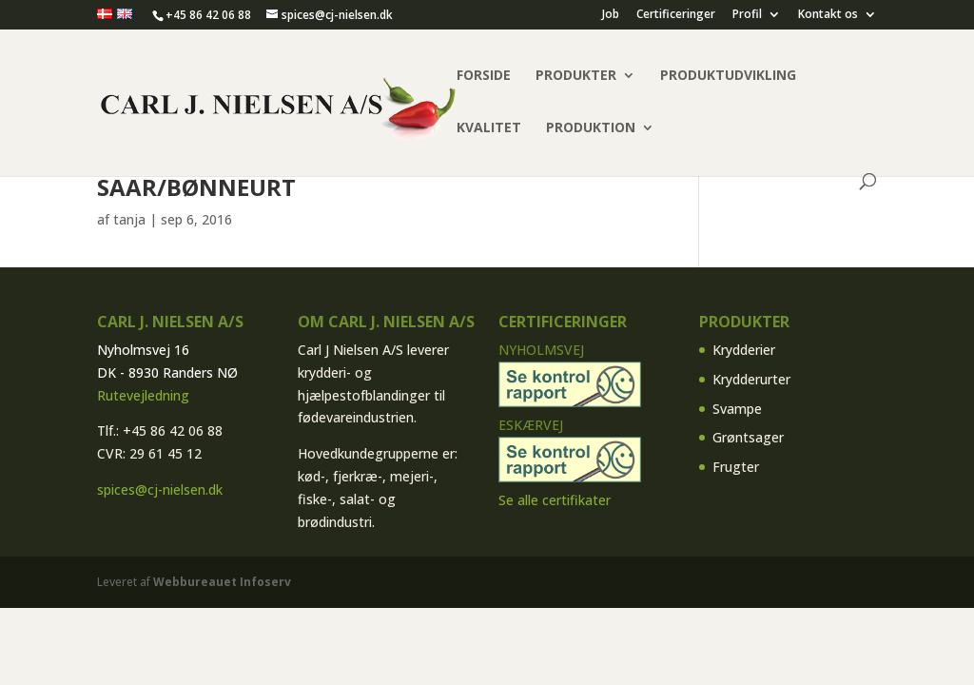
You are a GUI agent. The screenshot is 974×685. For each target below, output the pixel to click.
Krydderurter (751, 379)
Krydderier (743, 350)
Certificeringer (675, 15)
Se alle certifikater (554, 500)
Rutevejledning (143, 395)
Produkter (576, 76)
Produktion (590, 128)
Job (610, 15)
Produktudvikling (728, 76)
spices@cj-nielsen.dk (160, 489)
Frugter (735, 467)
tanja (129, 219)
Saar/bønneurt (196, 187)
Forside (484, 76)
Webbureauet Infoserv (222, 582)
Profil (747, 15)
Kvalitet (489, 128)
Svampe (737, 409)
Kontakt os (828, 15)
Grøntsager (748, 437)
